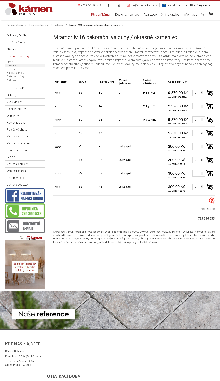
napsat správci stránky (107, 375)
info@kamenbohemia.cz (113, 361)
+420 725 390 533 (109, 351)
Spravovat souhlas (167, 375)
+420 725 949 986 (110, 356)
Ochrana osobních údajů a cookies (138, 375)
